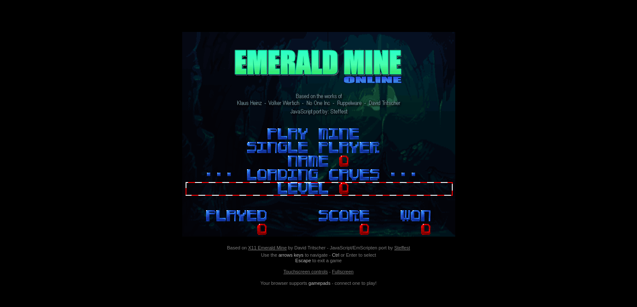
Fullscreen (343, 271)
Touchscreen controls (305, 271)
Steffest (402, 247)
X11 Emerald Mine (267, 247)
